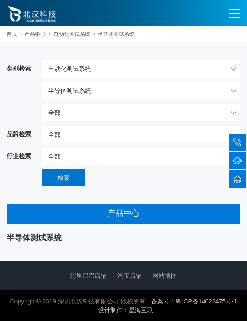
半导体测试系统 (116, 34)
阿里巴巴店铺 (88, 275)
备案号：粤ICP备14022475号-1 (194, 301)
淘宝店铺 (129, 275)
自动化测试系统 (71, 34)
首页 (12, 34)
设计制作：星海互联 (125, 310)
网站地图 (164, 275)
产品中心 (35, 34)
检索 (63, 177)
